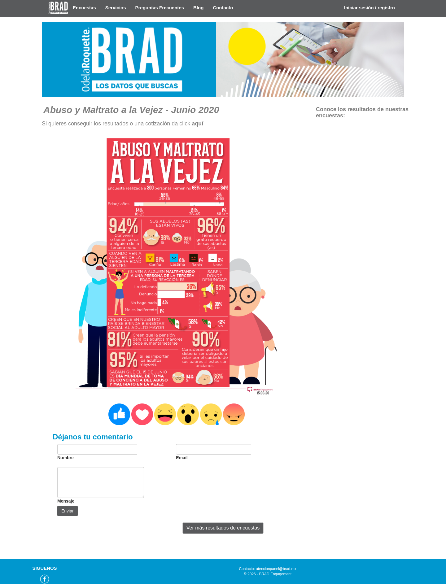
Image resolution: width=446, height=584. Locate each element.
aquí (197, 123)
